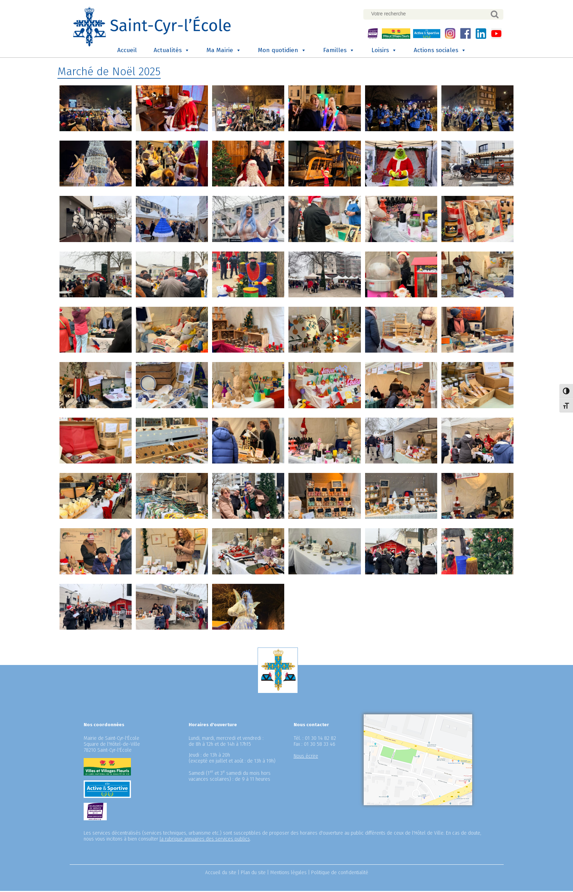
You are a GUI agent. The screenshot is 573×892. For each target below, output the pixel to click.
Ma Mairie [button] (224, 51)
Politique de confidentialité (339, 874)
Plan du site (253, 874)
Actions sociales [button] (440, 51)
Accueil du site (220, 874)
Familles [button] (339, 51)
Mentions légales (288, 874)
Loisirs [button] (384, 51)
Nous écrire (306, 757)
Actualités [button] (172, 51)
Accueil (127, 51)
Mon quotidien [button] (282, 51)
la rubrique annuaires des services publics (205, 840)
